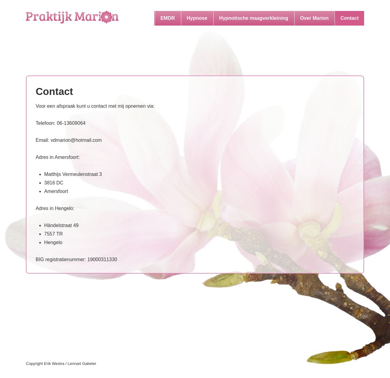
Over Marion (314, 18)
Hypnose (197, 18)
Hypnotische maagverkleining (253, 18)
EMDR (168, 18)
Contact (349, 18)
